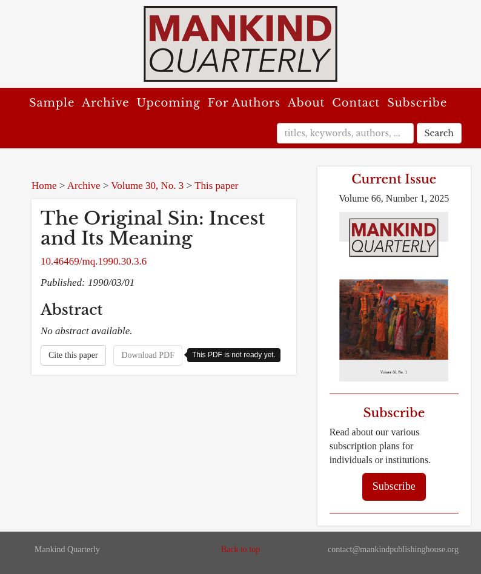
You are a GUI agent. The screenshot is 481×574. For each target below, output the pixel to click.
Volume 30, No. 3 (147, 185)
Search (439, 133)
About (306, 103)
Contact (356, 103)
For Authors (244, 103)
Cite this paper (73, 355)
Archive (105, 103)
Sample (52, 103)
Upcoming (169, 103)
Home (44, 185)
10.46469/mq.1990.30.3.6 (94, 261)
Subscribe (417, 103)
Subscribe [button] (394, 486)
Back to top (240, 549)
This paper (216, 185)
